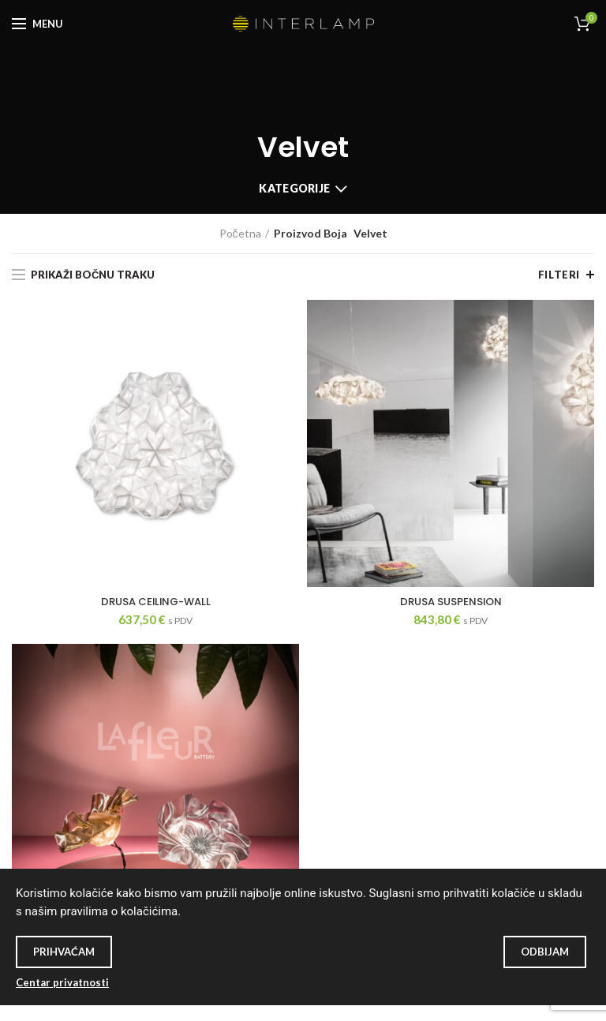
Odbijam (545, 951)
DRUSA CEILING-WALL (156, 602)
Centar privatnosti (62, 982)
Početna (240, 233)
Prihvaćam (64, 951)
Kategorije (294, 188)
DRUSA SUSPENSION (450, 602)
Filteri (559, 274)
